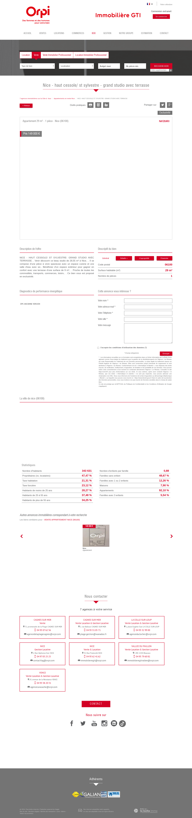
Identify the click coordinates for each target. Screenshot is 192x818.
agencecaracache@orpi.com (43, 687)
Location (26, 55)
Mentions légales (33, 811)
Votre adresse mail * (107, 307)
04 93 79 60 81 (143, 656)
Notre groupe (126, 33)
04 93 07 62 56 (44, 630)
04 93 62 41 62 (93, 656)
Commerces (78, 33)
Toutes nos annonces (26, 813)
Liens (58, 811)
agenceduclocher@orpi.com (142, 634)
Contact (164, 33)
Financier (164, 258)
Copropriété (144, 258)
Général (105, 258)
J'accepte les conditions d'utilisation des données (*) (123, 347)
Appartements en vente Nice (64, 98)
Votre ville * (103, 319)
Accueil (27, 33)
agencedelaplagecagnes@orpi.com (44, 634)
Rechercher (161, 66)
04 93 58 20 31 (44, 683)
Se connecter (161, 16)
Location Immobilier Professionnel (91, 55)
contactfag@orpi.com (43, 660)
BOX (93, 33)
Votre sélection (166, 4)
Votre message (104, 325)
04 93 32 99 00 (143, 630)
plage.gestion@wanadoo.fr (93, 634)
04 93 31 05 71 (93, 630)
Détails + (124, 258)
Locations (59, 33)
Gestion (107, 33)
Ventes (42, 33)
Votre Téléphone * (105, 313)
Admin (63, 811)
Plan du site (23, 811)
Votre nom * (103, 301)
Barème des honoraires (48, 811)
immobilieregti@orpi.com (93, 660)
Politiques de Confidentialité (135, 384)
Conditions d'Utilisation (156, 384)
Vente (36, 55)
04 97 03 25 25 (44, 656)
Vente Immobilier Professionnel (57, 55)
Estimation (146, 33)
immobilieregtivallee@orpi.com (143, 660)
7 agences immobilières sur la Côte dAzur (35, 98)
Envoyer (166, 353)
